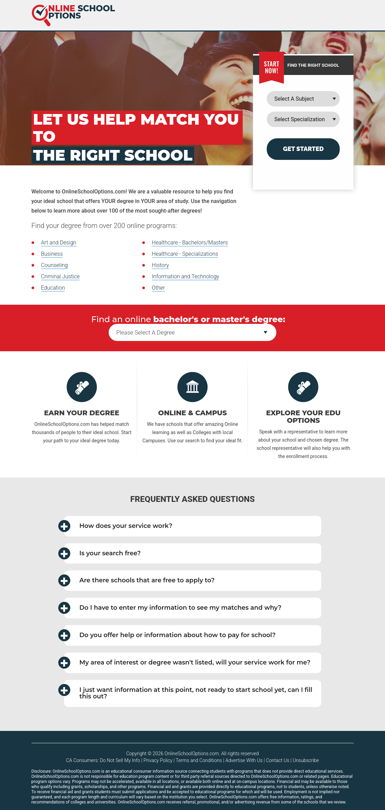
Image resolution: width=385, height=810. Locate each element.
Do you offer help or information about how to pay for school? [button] (170, 635)
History (160, 265)
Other (158, 287)
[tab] (192, 526)
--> (192, 332)
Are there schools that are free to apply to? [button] (139, 580)
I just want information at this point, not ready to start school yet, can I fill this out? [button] (188, 692)
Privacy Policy (158, 760)
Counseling (54, 265)
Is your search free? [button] (102, 553)
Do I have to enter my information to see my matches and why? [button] (173, 608)
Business (52, 254)
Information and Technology (185, 276)
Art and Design (58, 242)
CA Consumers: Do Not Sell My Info (103, 760)
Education (53, 287)
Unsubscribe (306, 760)
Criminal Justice (60, 276)
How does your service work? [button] (118, 526)
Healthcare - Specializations (185, 254)
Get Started (303, 148)
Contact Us (277, 760)
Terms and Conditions (199, 760)
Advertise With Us (243, 760)
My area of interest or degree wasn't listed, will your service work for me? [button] (187, 663)
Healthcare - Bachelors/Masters (190, 242)
